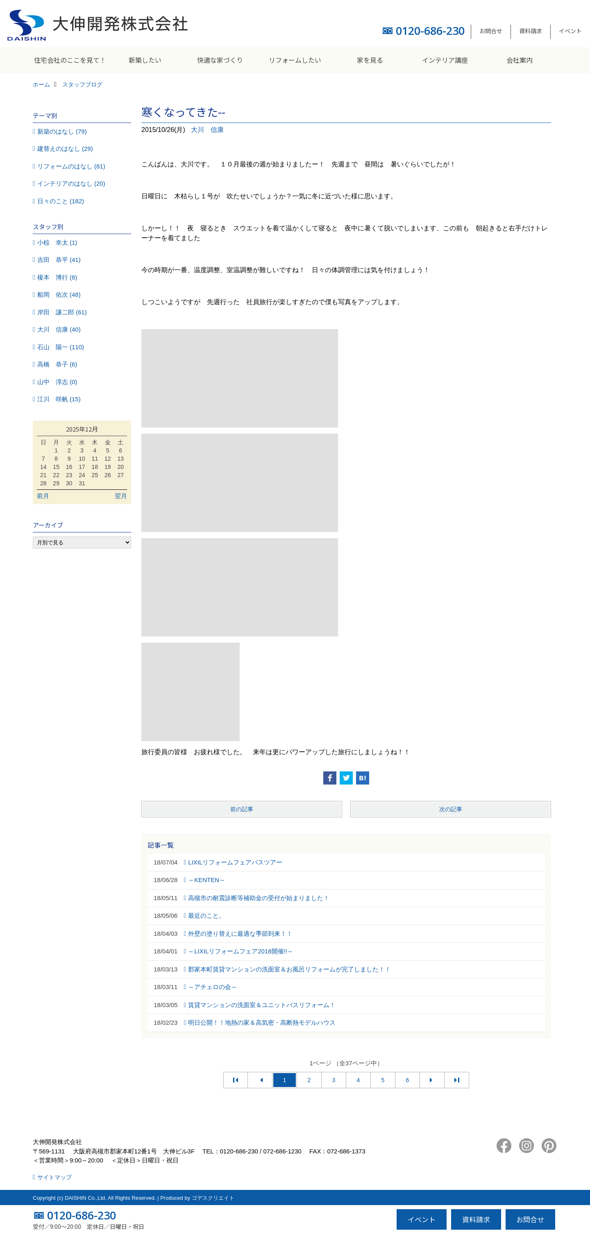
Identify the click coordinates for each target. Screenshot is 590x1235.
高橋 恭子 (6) (57, 364)
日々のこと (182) (60, 201)
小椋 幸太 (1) (57, 242)
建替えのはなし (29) (65, 148)
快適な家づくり (220, 60)
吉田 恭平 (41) (59, 259)
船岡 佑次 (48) (59, 294)
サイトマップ (54, 1177)
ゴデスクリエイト (213, 1198)
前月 (43, 495)
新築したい (145, 60)
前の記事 (241, 809)
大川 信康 (207, 129)
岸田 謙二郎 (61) (62, 312)
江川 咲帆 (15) (59, 399)
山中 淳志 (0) (57, 381)
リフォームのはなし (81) (71, 166)
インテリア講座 (445, 60)
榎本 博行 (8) (57, 277)
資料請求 (530, 31)
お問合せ (490, 31)
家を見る (370, 60)
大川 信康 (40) (59, 329)
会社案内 (519, 60)
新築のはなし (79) (62, 131)
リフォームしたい (295, 60)
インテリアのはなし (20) (71, 183)
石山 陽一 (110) (60, 346)
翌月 (121, 495)
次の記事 (450, 809)
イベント (570, 31)
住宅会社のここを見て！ (70, 60)
